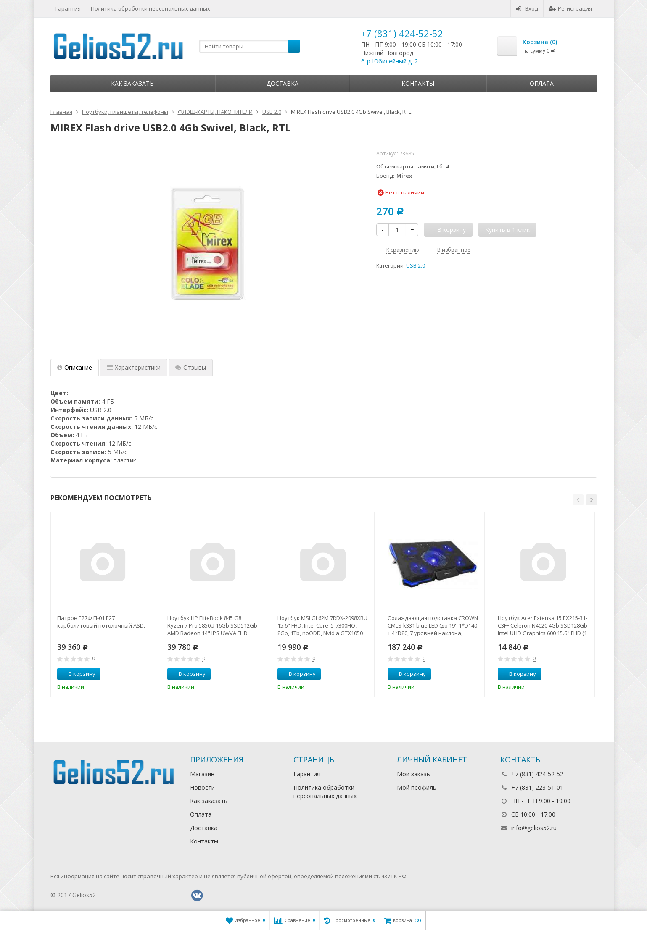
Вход (527, 8)
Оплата (542, 83)
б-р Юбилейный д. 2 (389, 61)
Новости (202, 787)
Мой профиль (416, 787)
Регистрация (570, 8)
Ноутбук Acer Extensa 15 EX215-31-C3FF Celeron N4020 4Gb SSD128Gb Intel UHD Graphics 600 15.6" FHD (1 (542, 625)
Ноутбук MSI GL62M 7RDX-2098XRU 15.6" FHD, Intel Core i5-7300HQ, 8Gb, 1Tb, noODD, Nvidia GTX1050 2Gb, (322, 625)
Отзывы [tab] (190, 367)
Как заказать (132, 83)
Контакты (417, 83)
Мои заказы (414, 774)
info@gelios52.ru (534, 828)
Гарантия (68, 8)
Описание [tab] (74, 367)
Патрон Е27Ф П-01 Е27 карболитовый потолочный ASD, (101, 621)
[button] (578, 499)
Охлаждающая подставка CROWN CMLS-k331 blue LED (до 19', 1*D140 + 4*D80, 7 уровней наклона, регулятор (433, 625)
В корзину (77, 674)
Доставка (282, 83)
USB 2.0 (415, 265)
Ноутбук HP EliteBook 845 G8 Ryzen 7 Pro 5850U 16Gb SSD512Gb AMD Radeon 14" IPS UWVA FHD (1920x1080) (212, 625)
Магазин (202, 774)
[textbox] (249, 46)
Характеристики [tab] (134, 367)
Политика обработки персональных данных (150, 8)
